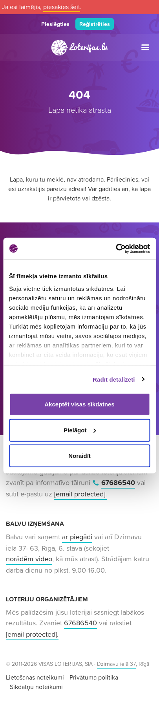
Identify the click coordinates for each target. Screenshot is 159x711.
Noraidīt (79, 455)
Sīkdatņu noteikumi (36, 687)
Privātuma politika (93, 677)
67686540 (118, 482)
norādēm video (29, 558)
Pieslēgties (55, 24)
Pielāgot (80, 429)
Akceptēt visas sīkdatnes (79, 404)
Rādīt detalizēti (114, 379)
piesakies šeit (61, 6)
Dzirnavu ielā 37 (116, 664)
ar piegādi (77, 536)
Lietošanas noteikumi (35, 677)
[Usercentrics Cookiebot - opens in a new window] (115, 248)
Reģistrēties (94, 24)
